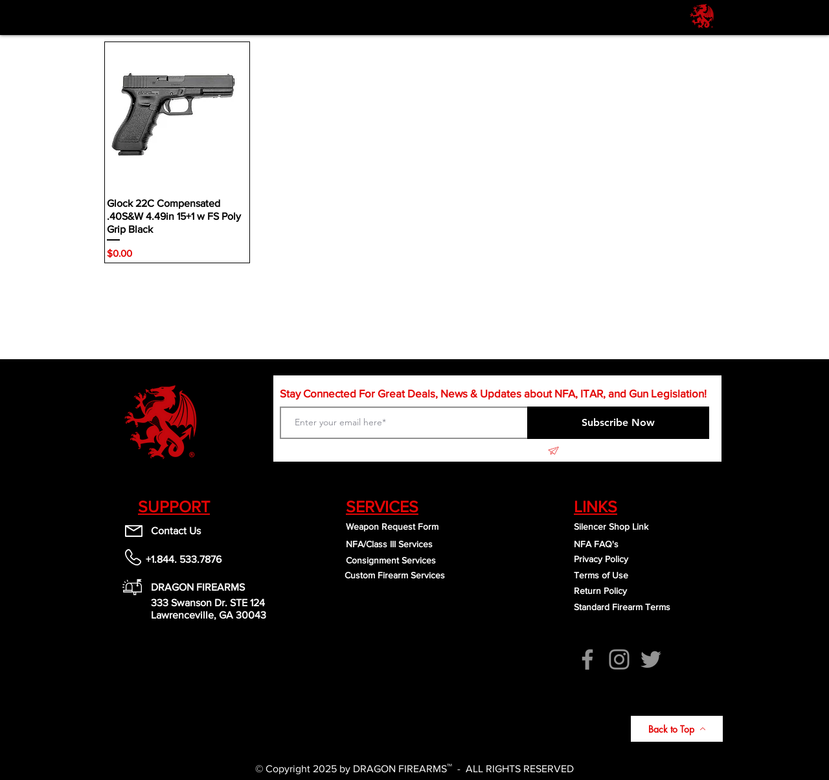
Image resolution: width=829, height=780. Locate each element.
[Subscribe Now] (618, 423)
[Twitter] (650, 659)
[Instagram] (619, 659)
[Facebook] (587, 659)
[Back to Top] (677, 729)
